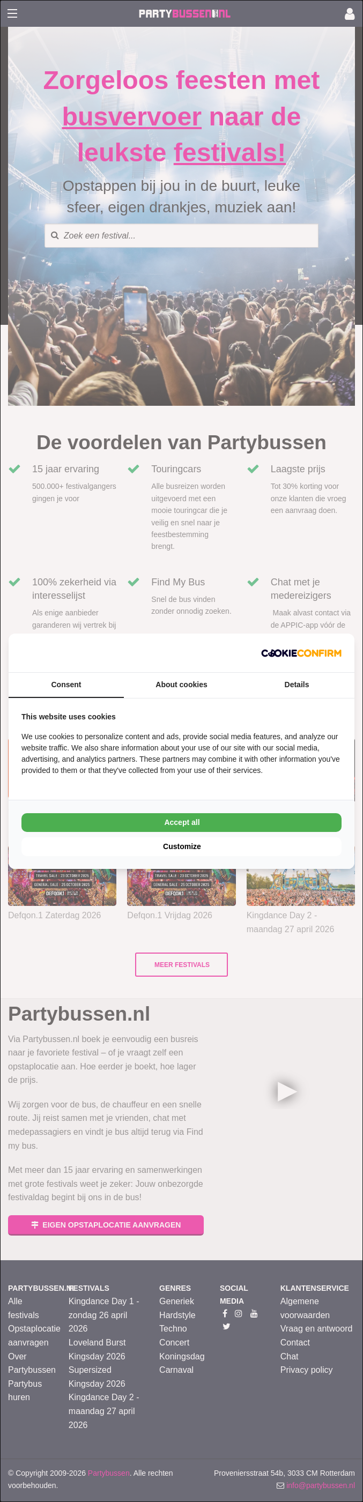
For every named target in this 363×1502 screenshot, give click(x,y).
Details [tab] (297, 684)
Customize (182, 846)
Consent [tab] (66, 684)
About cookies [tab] (181, 684)
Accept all (181, 822)
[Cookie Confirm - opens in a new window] (301, 652)
